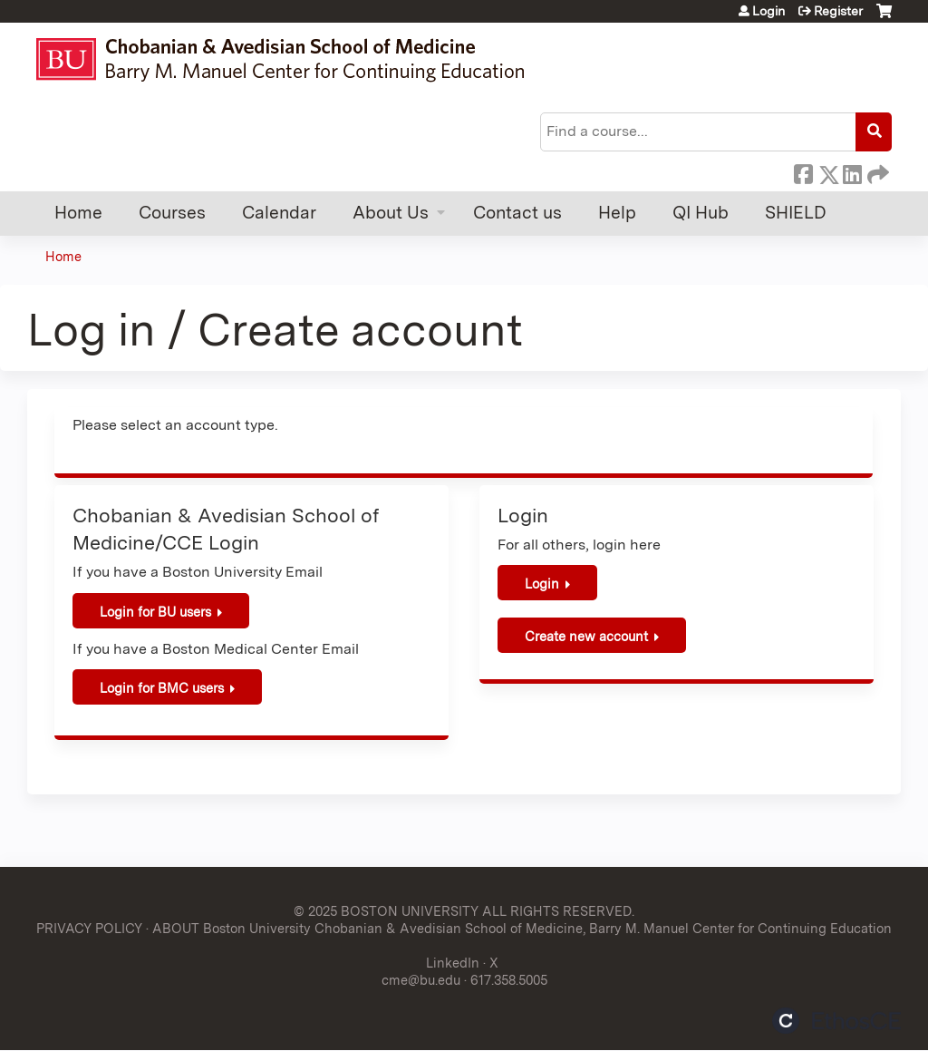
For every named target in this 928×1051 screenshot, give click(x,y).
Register (838, 11)
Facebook (803, 171)
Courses (172, 212)
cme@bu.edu (421, 980)
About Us (391, 212)
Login (768, 11)
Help (617, 212)
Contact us (517, 212)
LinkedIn (852, 171)
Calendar (279, 212)
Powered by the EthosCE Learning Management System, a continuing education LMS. (836, 1020)
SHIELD (795, 212)
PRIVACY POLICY (89, 928)
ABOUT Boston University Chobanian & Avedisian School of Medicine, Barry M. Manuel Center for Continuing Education (522, 928)
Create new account (586, 636)
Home (78, 212)
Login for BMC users (162, 688)
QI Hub (700, 212)
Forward (876, 171)
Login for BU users (155, 611)
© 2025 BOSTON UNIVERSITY (386, 911)
